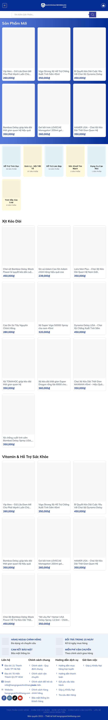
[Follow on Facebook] (4, 698)
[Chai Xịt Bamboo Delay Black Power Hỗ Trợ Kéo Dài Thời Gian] (18, 594)
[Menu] (4, 5)
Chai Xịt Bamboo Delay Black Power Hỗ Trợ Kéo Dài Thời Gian (18, 618)
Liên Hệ (97, 710)
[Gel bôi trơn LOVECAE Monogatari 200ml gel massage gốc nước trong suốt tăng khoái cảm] (54, 104)
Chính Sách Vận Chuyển (80, 710)
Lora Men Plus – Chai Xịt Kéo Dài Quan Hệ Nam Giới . (89, 270)
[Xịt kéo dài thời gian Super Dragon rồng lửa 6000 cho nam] (54, 358)
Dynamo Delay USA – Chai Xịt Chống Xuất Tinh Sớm (88, 327)
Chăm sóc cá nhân (40, 710)
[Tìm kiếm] (92, 14)
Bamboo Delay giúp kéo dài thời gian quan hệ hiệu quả (17, 129)
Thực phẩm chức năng (17, 710)
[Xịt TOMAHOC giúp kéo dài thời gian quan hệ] (18, 358)
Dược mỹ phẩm (59, 710)
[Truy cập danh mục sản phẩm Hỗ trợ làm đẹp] (54, 158)
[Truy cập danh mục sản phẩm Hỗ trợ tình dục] (11, 158)
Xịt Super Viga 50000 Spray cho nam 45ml (53, 327)
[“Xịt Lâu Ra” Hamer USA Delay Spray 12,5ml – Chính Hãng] (54, 594)
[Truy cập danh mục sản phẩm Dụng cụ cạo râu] (96, 159)
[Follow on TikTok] (14, 698)
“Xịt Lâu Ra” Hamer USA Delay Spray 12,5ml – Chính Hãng (53, 618)
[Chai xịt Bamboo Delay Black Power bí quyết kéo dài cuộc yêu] (18, 246)
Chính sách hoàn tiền (54, 712)
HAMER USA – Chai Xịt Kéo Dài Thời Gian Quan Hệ (88, 129)
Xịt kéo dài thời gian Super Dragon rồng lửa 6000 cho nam (52, 383)
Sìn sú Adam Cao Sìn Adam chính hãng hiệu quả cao (53, 270)
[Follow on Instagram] (9, 698)
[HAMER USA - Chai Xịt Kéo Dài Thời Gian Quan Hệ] (89, 104)
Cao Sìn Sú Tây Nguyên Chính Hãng (15, 327)
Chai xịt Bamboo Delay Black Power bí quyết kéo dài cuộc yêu (18, 270)
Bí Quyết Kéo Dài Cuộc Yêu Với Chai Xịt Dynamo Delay (88, 73)
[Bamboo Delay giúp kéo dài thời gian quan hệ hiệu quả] (18, 104)
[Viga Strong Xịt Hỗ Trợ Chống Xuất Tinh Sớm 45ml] (54, 48)
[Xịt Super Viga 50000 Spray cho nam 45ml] (54, 302)
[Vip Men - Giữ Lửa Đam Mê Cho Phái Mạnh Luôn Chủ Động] (18, 48)
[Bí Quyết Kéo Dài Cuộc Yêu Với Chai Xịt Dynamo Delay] (89, 48)
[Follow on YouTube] (20, 698)
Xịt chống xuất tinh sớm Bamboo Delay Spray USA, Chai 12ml (17, 439)
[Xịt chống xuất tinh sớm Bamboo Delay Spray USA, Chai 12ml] (18, 415)
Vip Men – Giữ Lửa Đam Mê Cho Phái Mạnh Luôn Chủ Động (17, 73)
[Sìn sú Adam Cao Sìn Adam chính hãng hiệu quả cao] (54, 246)
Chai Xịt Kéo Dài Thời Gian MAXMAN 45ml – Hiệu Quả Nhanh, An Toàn (88, 383)
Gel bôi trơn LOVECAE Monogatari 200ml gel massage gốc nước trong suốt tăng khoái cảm (54, 129)
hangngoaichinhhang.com (68, 716)
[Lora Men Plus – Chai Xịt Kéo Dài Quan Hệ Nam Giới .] (89, 246)
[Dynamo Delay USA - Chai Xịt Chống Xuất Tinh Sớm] (89, 302)
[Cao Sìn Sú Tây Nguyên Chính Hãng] (18, 302)
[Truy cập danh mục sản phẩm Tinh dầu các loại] (11, 193)
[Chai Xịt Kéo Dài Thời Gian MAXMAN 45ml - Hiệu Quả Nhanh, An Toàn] (89, 358)
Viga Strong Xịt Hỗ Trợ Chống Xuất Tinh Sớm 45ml (54, 73)
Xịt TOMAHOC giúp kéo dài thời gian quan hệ (17, 383)
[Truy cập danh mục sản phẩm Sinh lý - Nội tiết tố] (32, 159)
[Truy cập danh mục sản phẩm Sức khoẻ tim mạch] (75, 159)
